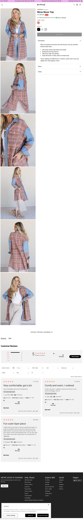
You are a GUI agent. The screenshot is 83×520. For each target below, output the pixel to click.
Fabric (59, 66)
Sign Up (4, 486)
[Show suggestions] (77, 480)
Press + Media (48, 489)
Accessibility (27, 497)
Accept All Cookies (43, 515)
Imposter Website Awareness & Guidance (34, 500)
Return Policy (28, 482)
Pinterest (61, 489)
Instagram (61, 480)
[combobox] (23, 367)
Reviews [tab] (3, 338)
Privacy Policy (28, 489)
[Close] (48, 504)
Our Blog (47, 482)
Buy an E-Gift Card (49, 486)
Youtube (61, 486)
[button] (14, 353)
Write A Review (75, 356)
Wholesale (47, 491)
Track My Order (28, 495)
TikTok (60, 482)
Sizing (59, 72)
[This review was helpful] (33, 411)
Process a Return (29, 484)
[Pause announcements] (81, 1)
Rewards (47, 484)
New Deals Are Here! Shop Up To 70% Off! (26, 1)
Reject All (30, 515)
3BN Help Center (28, 480)
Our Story (47, 480)
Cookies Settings (10, 515)
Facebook (61, 484)
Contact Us (27, 486)
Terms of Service (28, 491)
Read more (6, 436)
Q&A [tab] (10, 338)
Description (59, 41)
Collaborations (48, 493)
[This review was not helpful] (36, 411)
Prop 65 (26, 493)
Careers (47, 495)
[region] (26, 511)
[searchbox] (6, 368)
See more (6, 408)
